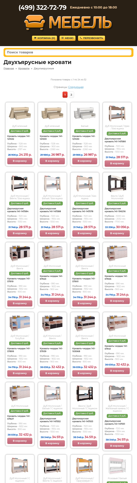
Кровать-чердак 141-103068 (83, 350)
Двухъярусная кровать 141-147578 (82, 210)
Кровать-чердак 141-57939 (51, 350)
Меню (67, 38)
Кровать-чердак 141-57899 (18, 350)
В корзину (20, 160)
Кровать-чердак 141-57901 (83, 280)
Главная (9, 68)
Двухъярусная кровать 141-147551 (115, 422)
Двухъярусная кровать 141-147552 (50, 420)
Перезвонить (91, 38)
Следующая (76, 87)
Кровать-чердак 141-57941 (116, 347)
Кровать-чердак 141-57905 (116, 277)
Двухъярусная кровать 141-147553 (82, 420)
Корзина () (44, 38)
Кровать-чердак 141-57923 (51, 277)
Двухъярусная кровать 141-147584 (17, 210)
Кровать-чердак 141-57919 (18, 280)
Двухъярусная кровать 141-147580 (115, 140)
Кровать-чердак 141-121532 (18, 137)
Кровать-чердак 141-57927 (18, 417)
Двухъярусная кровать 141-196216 (115, 210)
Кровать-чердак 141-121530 (83, 137)
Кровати (23, 68)
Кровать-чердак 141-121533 (51, 137)
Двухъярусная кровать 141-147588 (50, 210)
